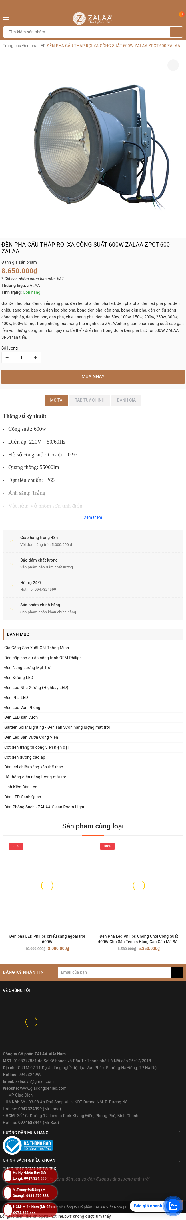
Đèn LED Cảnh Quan (22, 797)
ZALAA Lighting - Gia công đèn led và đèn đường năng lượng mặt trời (81, 1179)
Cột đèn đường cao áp (24, 757)
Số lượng (9, 348)
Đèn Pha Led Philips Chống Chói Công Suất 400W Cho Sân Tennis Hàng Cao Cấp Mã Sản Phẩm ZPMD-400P (139, 939)
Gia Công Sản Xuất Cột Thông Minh (36, 648)
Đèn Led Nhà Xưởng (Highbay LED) (36, 687)
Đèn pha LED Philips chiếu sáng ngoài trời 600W (47, 939)
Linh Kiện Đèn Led (20, 787)
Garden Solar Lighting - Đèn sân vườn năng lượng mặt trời (57, 727)
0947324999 (45, 589)
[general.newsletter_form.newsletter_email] (114, 972)
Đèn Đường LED (18, 677)
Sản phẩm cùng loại (93, 826)
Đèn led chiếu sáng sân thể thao (33, 767)
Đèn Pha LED (16, 697)
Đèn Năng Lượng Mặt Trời (27, 667)
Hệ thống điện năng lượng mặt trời (35, 777)
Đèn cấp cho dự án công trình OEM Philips (43, 658)
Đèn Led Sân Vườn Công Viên (31, 737)
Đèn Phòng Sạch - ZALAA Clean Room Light (44, 807)
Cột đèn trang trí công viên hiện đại (36, 747)
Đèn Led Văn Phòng (22, 707)
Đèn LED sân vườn (21, 717)
